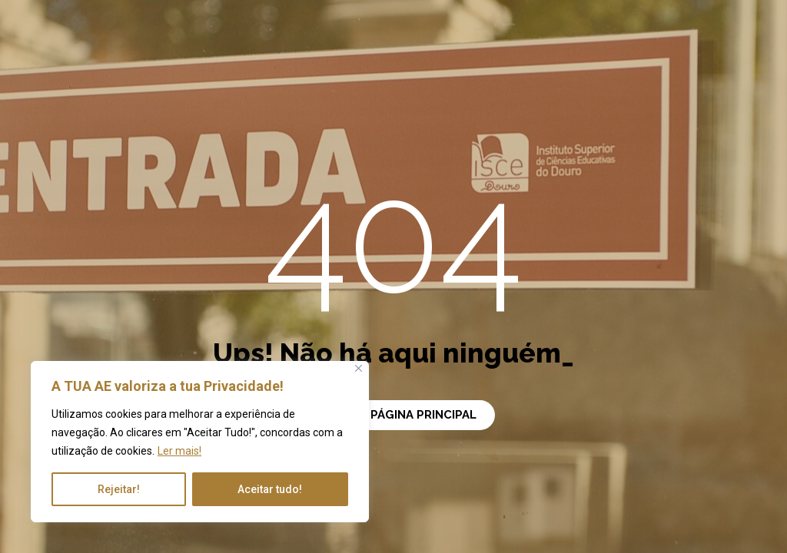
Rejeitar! (119, 489)
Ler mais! (179, 451)
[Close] (358, 368)
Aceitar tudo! (269, 489)
